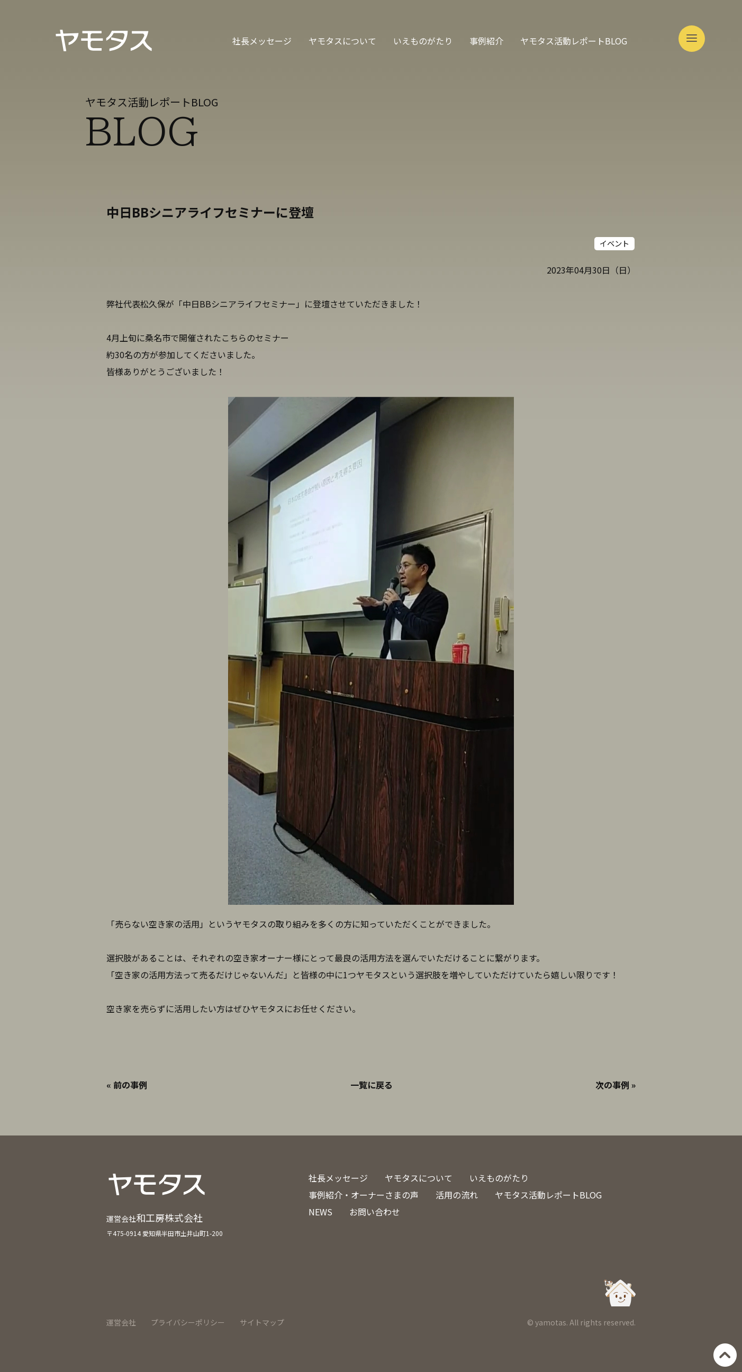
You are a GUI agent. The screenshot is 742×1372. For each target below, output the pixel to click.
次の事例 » (615, 1084)
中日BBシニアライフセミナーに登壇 (210, 212)
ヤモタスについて (342, 40)
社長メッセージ (262, 40)
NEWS (320, 1211)
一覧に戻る (371, 1084)
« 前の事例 (126, 1084)
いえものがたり (423, 40)
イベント (614, 243)
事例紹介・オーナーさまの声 (364, 1194)
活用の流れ (457, 1194)
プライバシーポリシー (188, 1322)
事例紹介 (486, 40)
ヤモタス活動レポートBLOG (573, 40)
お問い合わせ (374, 1211)
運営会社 (121, 1322)
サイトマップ (262, 1322)
